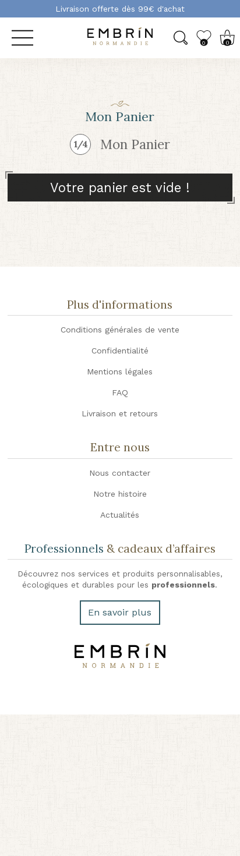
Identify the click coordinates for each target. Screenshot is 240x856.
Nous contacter (119, 472)
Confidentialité (120, 350)
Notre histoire (120, 493)
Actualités (119, 514)
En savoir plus (119, 612)
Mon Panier (135, 144)
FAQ (120, 392)
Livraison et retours (120, 413)
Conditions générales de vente (120, 329)
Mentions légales (120, 371)
